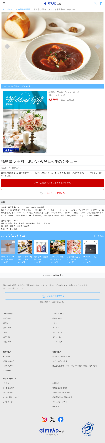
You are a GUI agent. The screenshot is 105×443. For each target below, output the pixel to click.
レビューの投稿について (13, 288)
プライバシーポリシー (60, 402)
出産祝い (6, 332)
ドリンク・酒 (57, 332)
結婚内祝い (7, 328)
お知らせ (6, 383)
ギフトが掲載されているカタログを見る (52, 183)
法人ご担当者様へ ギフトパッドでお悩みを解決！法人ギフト (74, 366)
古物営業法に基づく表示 (61, 393)
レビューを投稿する (52, 296)
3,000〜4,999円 (8, 361)
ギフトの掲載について (11, 397)
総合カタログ (57, 318)
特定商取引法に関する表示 (62, 397)
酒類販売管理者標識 (59, 388)
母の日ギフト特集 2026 (61, 357)
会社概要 (55, 407)
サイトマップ (7, 402)
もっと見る (99, 235)
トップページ (8, 9)
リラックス (56, 337)
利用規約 (55, 383)
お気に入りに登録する (52, 193)
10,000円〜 (7, 371)
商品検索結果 (24, 9)
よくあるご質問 (8, 388)
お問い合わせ (7, 393)
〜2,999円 (6, 357)
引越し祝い (7, 342)
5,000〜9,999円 (8, 366)
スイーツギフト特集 (59, 361)
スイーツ (55, 328)
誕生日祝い (7, 318)
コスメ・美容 (57, 342)
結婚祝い (6, 323)
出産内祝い (7, 337)
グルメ (54, 323)
